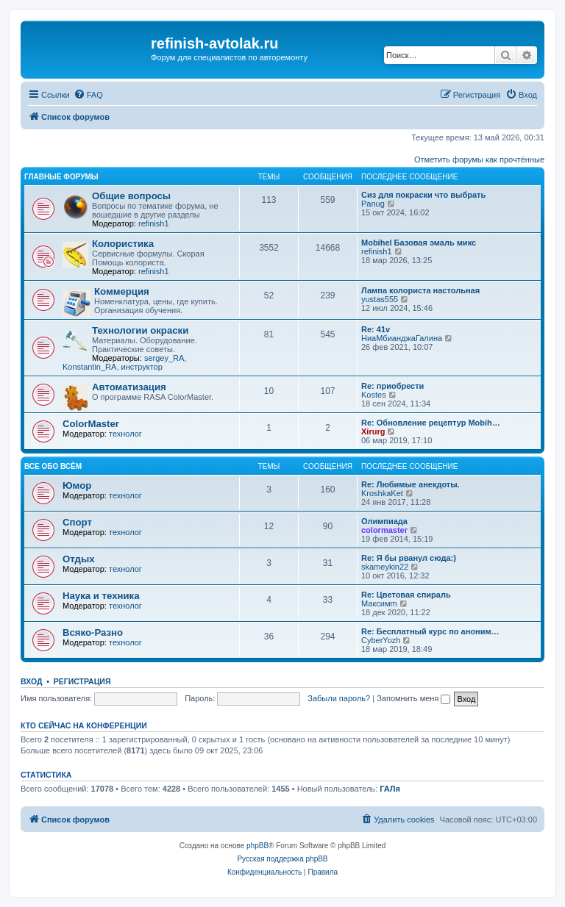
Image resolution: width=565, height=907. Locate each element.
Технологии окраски (140, 330)
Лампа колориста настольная (420, 290)
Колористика (123, 243)
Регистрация (82, 681)
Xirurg (373, 431)
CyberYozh (380, 640)
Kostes (373, 394)
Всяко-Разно (93, 632)
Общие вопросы (131, 195)
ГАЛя (390, 788)
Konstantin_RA (89, 366)
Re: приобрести (392, 385)
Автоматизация (129, 386)
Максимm (379, 603)
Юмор (77, 485)
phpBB (257, 846)
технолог (125, 433)
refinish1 (153, 223)
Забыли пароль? (339, 698)
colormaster (384, 530)
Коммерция (121, 291)
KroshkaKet (382, 493)
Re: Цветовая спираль (406, 594)
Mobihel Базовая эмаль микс (418, 242)
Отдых (79, 558)
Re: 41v (375, 329)
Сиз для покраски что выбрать (423, 194)
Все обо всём (53, 466)
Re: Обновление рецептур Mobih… (430, 422)
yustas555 (379, 299)
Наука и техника (101, 595)
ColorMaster (91, 423)
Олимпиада (384, 521)
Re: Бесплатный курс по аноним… (430, 631)
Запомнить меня (413, 698)
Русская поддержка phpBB (282, 859)
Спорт (77, 522)
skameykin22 (384, 566)
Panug (373, 203)
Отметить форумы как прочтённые (479, 159)
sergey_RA (164, 358)
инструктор (142, 366)
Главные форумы (61, 177)
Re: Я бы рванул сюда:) (408, 557)
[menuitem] (88, 95)
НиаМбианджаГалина (401, 338)
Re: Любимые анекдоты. (410, 484)
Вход (31, 681)
